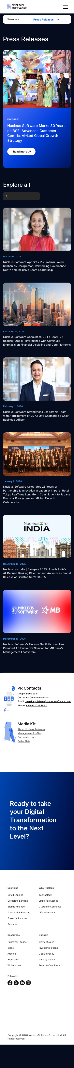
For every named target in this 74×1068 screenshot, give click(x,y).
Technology (45, 894)
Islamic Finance (16, 906)
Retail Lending (15, 894)
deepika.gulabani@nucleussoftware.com (48, 701)
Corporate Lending (17, 900)
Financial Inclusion (17, 918)
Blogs (10, 947)
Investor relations (48, 947)
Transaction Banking (18, 912)
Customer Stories (16, 941)
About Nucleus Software (31, 729)
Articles (11, 953)
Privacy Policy (47, 959)
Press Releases (44, 19)
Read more (22, 151)
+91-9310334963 (36, 705)
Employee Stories (48, 900)
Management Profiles (29, 733)
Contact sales (46, 941)
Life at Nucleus (47, 912)
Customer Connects (50, 906)
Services (12, 924)
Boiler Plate (24, 741)
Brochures (13, 959)
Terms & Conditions (49, 965)
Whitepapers (14, 965)
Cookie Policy (46, 953)
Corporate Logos (27, 737)
